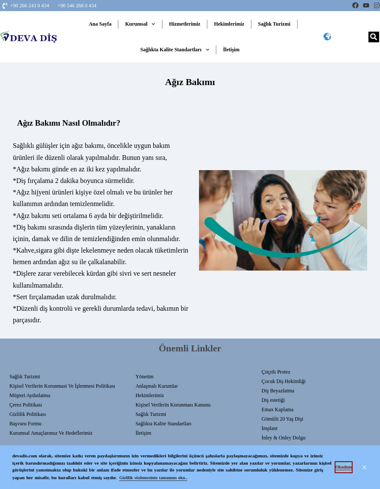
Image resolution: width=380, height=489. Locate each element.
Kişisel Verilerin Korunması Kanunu (173, 405)
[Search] (373, 37)
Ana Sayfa (100, 24)
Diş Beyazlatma (277, 391)
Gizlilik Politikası (27, 414)
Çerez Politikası (25, 405)
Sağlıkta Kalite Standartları (174, 50)
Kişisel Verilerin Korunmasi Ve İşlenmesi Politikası (62, 386)
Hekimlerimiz (229, 24)
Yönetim (145, 377)
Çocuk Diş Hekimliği (283, 381)
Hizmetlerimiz (184, 24)
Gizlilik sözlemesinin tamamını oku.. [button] (153, 477)
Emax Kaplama (277, 409)
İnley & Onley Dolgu (283, 438)
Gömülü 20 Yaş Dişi (282, 419)
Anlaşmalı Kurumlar (157, 386)
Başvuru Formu (25, 424)
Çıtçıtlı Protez (275, 372)
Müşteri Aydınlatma (29, 395)
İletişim (231, 50)
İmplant (269, 428)
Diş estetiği (273, 400)
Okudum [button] (343, 467)
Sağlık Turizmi (274, 24)
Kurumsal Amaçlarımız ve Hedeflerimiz (50, 433)
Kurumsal (140, 24)
